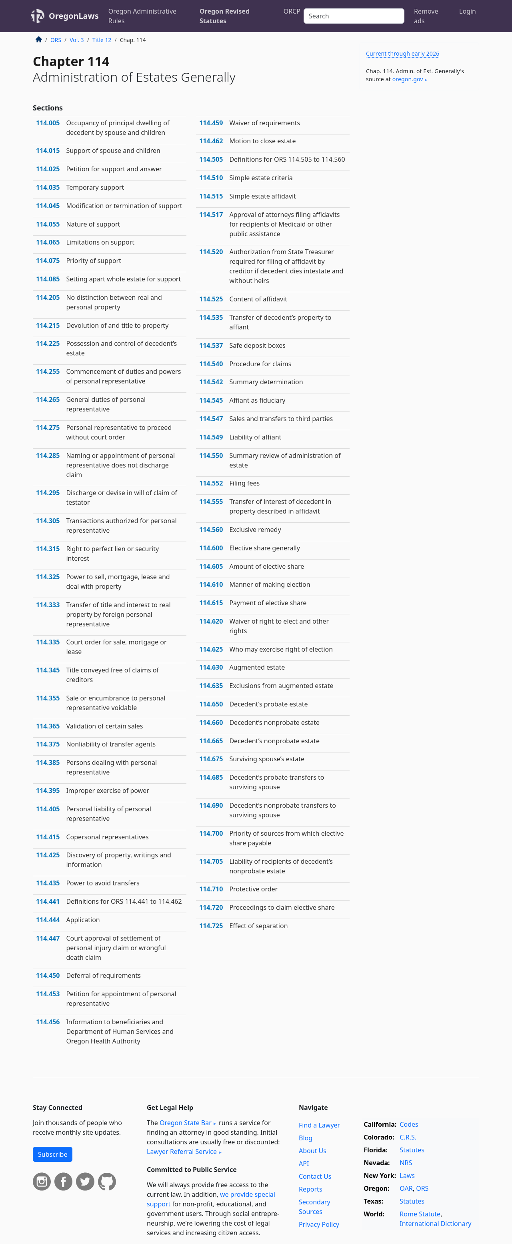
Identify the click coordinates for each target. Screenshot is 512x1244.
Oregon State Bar (186, 1122)
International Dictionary (435, 1223)
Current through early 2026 (402, 53)
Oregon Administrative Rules (142, 16)
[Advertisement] (419, 222)
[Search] (354, 16)
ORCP (292, 11)
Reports (310, 1189)
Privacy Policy (319, 1224)
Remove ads (426, 16)
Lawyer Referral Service (182, 1151)
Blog (305, 1138)
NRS (406, 1162)
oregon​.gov (407, 79)
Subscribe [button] (52, 1154)
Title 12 (102, 40)
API (304, 1163)
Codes (409, 1124)
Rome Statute (420, 1214)
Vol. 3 (77, 40)
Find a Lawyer (319, 1125)
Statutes (412, 1150)
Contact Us (315, 1176)
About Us (312, 1150)
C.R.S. (408, 1137)
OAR (406, 1188)
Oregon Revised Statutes (225, 16)
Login (467, 11)
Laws (407, 1175)
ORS (55, 40)
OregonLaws (74, 15)
